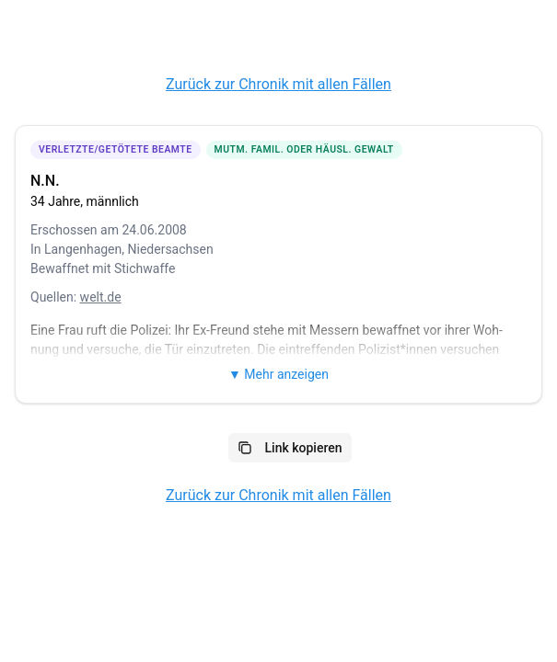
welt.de (101, 297)
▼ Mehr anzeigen (278, 374)
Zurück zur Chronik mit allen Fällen (278, 84)
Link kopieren (290, 447)
